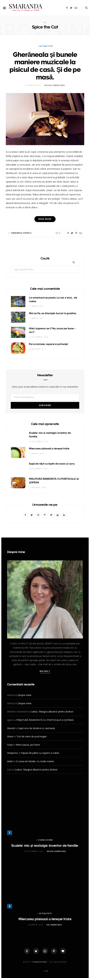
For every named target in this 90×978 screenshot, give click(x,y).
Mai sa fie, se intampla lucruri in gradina (52, 313)
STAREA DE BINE (45, 840)
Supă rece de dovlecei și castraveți (36, 728)
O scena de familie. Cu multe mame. (35, 761)
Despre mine (24, 695)
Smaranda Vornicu (21, 233)
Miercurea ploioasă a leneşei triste (49, 448)
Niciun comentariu (55, 85)
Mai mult (45, 671)
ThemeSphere (39, 962)
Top (45, 971)
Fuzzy (10, 744)
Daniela (11, 728)
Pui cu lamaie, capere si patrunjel (48, 344)
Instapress (12, 752)
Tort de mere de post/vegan (31, 736)
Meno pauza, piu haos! (28, 744)
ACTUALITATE (46, 46)
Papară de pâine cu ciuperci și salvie (40, 752)
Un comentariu (54, 925)
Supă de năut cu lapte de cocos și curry (52, 463)
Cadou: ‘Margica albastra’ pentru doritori (52, 711)
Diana (10, 736)
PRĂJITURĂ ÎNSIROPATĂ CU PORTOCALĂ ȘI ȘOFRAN (44, 720)
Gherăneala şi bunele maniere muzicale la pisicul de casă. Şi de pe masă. (45, 66)
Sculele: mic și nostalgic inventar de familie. (45, 846)
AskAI (10, 761)
